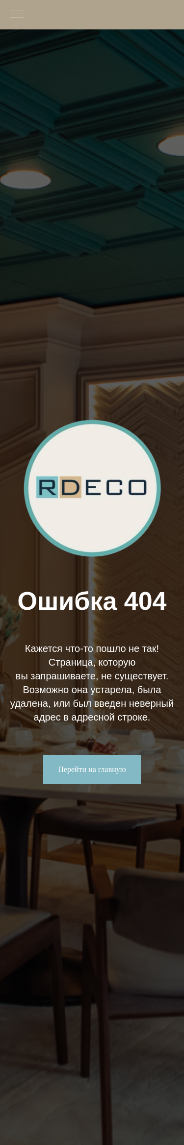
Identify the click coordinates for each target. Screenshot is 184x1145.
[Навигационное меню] (17, 15)
